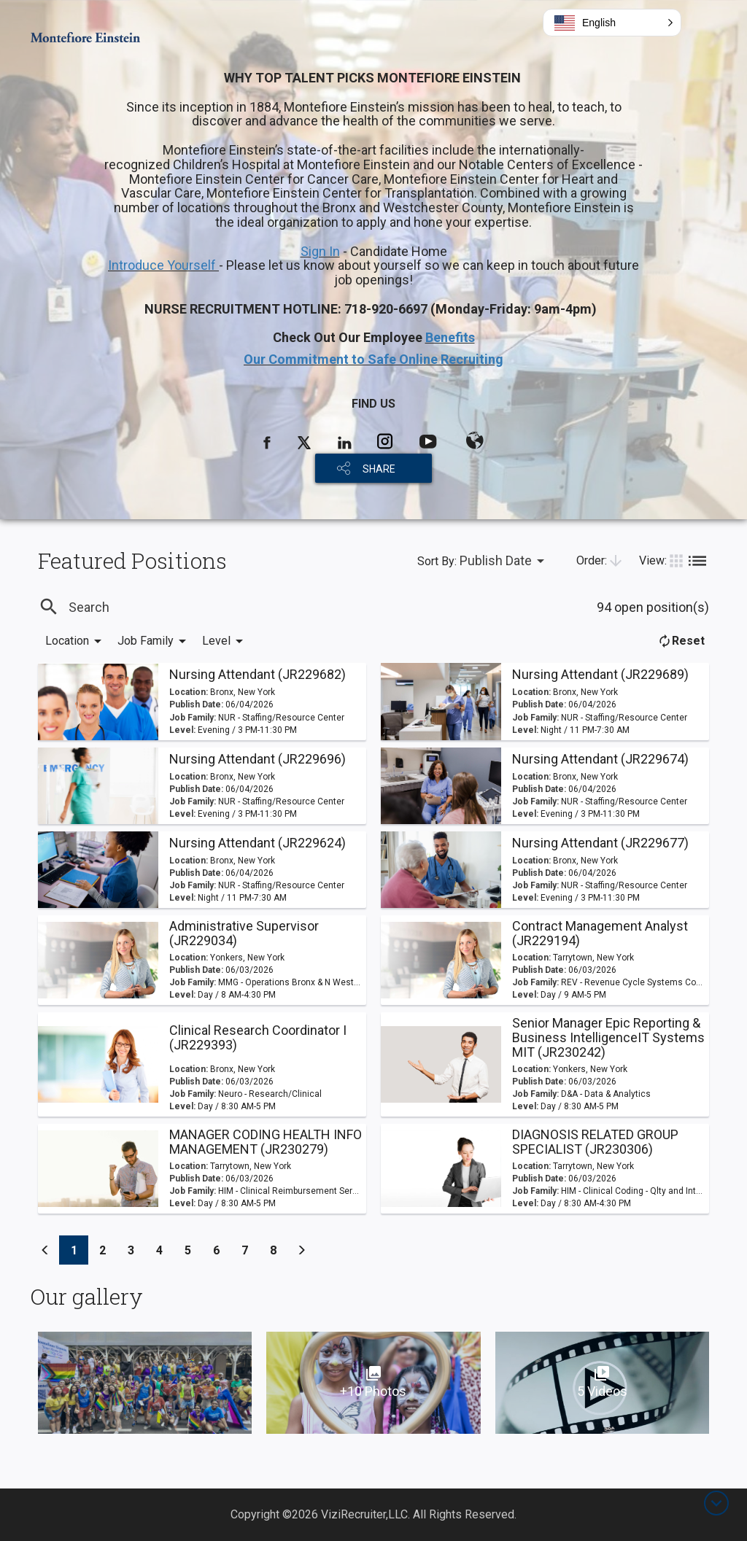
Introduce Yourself (163, 265)
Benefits (450, 337)
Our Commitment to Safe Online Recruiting (373, 359)
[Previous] (45, 1250)
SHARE (379, 469)
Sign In (320, 251)
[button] (612, 22)
